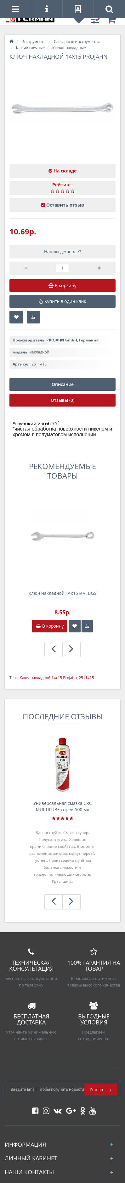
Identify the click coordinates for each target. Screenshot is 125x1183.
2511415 (86, 677)
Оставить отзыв (65, 205)
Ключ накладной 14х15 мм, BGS (63, 593)
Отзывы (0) (62, 400)
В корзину (50, 626)
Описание (63, 384)
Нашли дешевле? (62, 252)
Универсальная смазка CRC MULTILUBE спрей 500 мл (62, 806)
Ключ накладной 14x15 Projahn (48, 677)
